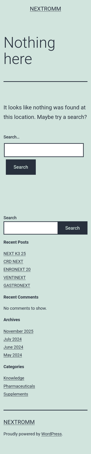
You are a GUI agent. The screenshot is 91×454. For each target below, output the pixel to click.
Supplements (16, 394)
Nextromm (45, 9)
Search (10, 217)
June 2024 (13, 347)
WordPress (51, 433)
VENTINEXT (15, 277)
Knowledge (14, 378)
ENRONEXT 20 (17, 269)
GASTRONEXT (17, 285)
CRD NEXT (13, 261)
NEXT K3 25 (15, 253)
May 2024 (13, 355)
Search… (12, 137)
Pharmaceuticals (19, 386)
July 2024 (13, 339)
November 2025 (18, 331)
